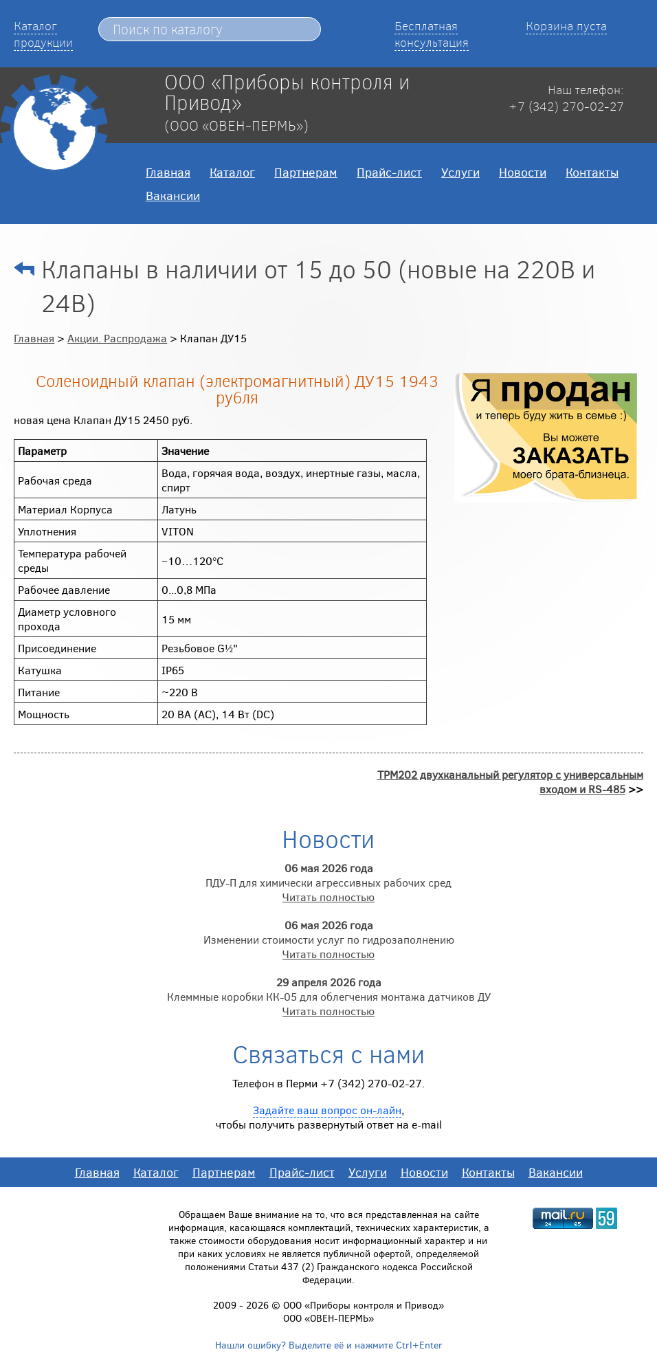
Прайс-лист (389, 172)
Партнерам (305, 172)
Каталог (232, 172)
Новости (522, 172)
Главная (168, 172)
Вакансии (173, 195)
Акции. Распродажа (117, 338)
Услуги (460, 172)
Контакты (592, 172)
